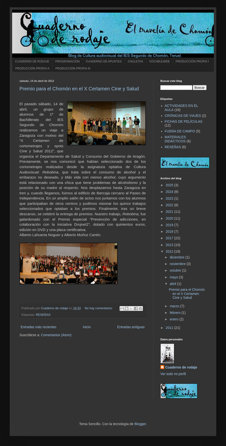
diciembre (177, 257)
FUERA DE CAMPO (180, 131)
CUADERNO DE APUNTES (104, 61)
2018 (170, 231)
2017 (170, 238)
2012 (170, 251)
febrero (175, 313)
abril (173, 284)
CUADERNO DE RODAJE (32, 61)
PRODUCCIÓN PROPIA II (32, 68)
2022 (170, 205)
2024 (170, 192)
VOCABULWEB (159, 61)
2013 (170, 245)
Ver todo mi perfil (173, 374)
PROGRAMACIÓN (67, 61)
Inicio (87, 327)
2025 (170, 185)
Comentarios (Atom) (56, 335)
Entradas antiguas (131, 327)
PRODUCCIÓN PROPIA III (72, 68)
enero (174, 319)
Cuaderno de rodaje (181, 367)
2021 (170, 212)
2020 (170, 218)
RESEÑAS (43, 315)
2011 (170, 328)
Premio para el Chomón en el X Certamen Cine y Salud (79, 88)
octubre (176, 270)
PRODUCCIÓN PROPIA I (192, 61)
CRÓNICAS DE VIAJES (183, 116)
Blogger (140, 424)
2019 (170, 225)
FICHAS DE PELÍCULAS (184, 121)
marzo (175, 306)
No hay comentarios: (99, 308)
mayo (174, 277)
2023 (170, 198)
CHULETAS (135, 61)
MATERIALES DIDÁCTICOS (175, 139)
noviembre (178, 264)
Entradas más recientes (38, 327)
